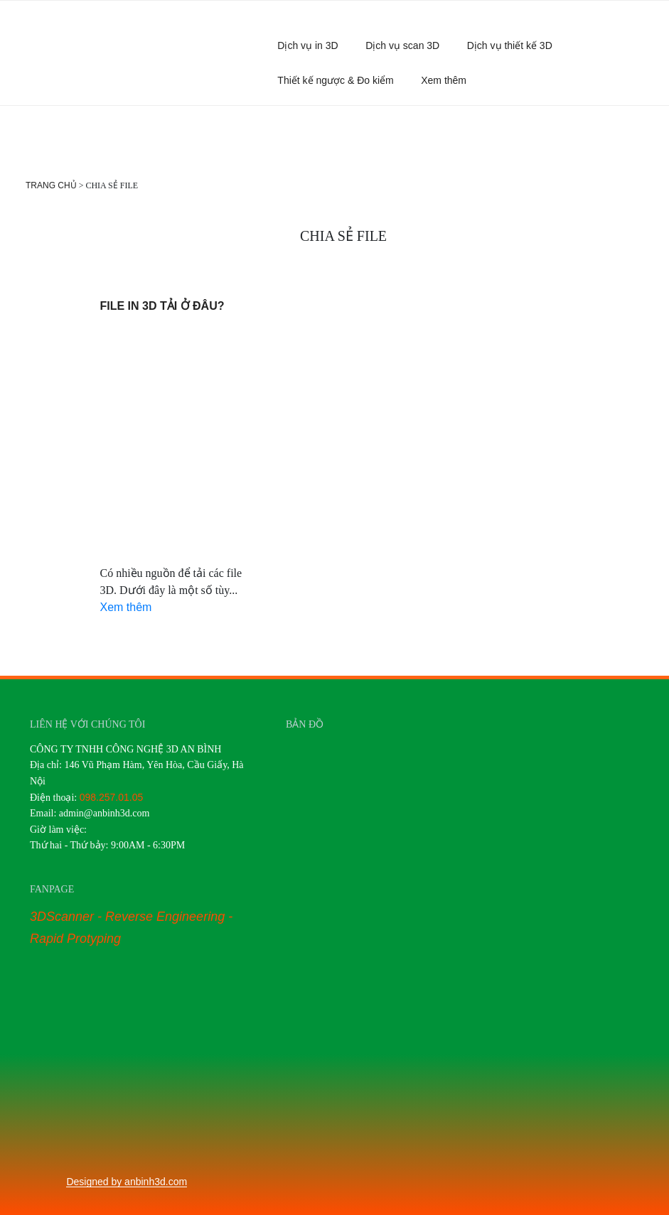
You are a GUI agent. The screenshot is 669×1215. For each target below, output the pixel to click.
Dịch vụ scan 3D (402, 45)
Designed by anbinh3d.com (126, 1181)
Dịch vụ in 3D (307, 45)
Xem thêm (450, 80)
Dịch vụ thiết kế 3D (509, 45)
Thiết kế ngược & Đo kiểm (335, 80)
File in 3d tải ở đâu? (162, 306)
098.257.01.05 (112, 797)
